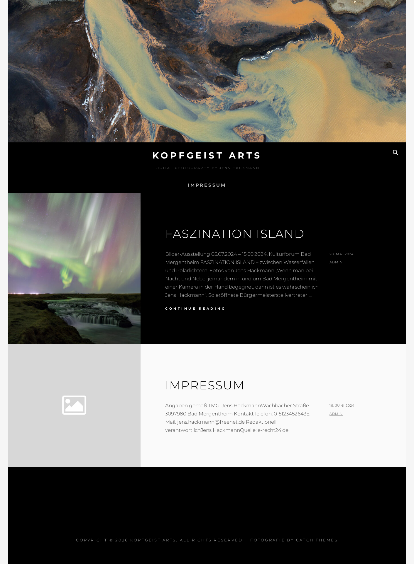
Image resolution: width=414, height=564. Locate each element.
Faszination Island (235, 233)
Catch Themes (317, 540)
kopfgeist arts (207, 155)
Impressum (207, 185)
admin (336, 262)
